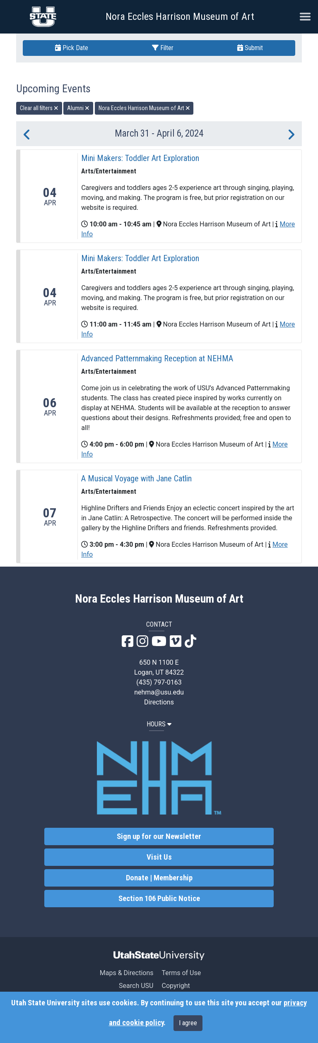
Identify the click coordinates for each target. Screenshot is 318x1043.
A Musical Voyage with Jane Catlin (136, 478)
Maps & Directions (127, 973)
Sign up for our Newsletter (159, 836)
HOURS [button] (159, 724)
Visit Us (159, 857)
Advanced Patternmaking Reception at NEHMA (157, 358)
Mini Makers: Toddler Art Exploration (140, 158)
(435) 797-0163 (158, 682)
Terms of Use (181, 973)
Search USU (136, 986)
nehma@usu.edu (159, 692)
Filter (162, 48)
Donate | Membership (159, 877)
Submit (250, 48)
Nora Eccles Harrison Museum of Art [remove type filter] (144, 108)
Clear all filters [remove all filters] (39, 108)
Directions (159, 702)
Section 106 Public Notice (159, 898)
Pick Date (71, 48)
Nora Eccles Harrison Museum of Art (180, 16)
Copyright (175, 986)
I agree (188, 1023)
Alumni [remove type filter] (78, 108)
